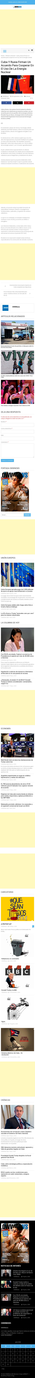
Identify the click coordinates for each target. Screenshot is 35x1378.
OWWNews (5, 96)
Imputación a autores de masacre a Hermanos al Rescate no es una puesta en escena (17, 672)
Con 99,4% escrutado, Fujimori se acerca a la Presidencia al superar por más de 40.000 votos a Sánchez (17, 656)
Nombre (3, 422)
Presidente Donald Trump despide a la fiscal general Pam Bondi (16, 1156)
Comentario (4, 442)
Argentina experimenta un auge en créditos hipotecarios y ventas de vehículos (15, 776)
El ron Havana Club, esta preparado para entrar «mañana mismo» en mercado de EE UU (15, 293)
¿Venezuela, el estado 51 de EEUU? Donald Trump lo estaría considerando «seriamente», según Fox (16, 681)
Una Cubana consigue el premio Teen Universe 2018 (15, 405)
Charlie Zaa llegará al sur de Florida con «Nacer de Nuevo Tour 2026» (23, 1272)
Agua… (3, 1021)
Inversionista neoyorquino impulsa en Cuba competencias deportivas (20, 286)
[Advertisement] (17, 27)
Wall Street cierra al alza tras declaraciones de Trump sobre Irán (17, 761)
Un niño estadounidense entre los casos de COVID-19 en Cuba (16, 376)
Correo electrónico (6, 428)
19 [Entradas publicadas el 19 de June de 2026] (22, 1357)
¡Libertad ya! (6, 924)
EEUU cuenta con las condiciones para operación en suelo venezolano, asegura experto (15, 1174)
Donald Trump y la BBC (9, 990)
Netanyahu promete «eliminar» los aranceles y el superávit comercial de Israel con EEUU (17, 805)
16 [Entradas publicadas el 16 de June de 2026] (8, 1357)
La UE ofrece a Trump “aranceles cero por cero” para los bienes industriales (17, 614)
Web (2, 435)
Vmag (12, 1376)
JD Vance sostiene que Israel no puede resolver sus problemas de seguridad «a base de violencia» (23, 1312)
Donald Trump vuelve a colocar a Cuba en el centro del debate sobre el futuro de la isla (23, 1284)
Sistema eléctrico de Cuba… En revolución (11, 1054)
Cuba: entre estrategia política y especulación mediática (16, 1165)
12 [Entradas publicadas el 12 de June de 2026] (22, 1353)
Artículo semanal (10, 55)
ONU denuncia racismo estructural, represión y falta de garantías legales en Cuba (17, 1148)
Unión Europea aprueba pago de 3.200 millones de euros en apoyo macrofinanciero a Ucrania (17, 590)
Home (2, 55)
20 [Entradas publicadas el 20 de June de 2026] (28, 1357)
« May (2, 1369)
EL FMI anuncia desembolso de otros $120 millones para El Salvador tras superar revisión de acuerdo (17, 785)
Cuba (7, 98)
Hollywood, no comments (10, 959)
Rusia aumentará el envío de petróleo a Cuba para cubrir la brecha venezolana (17, 346)
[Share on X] (18, 102)
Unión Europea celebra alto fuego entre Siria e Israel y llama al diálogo (17, 606)
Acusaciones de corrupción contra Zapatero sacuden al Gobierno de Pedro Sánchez (16, 1132)
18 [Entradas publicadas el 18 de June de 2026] (17, 1357)
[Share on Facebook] (6, 102)
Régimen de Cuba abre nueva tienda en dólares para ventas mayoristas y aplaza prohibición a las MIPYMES (17, 796)
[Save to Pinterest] (29, 102)
